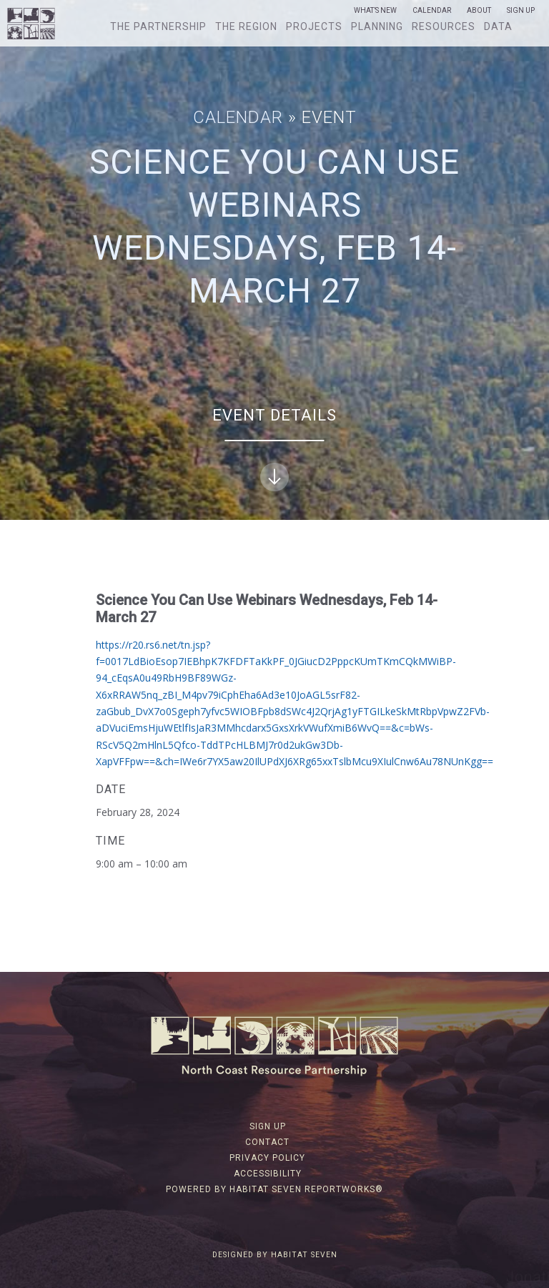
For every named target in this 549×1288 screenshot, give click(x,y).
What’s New (375, 10)
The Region (246, 26)
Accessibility (268, 1174)
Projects (314, 26)
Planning (377, 26)
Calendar (431, 10)
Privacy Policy (267, 1158)
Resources (443, 26)
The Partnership (158, 26)
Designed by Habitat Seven (274, 1254)
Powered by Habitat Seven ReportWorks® (274, 1189)
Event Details (274, 448)
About (479, 10)
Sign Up (521, 10)
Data (498, 26)
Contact (267, 1142)
